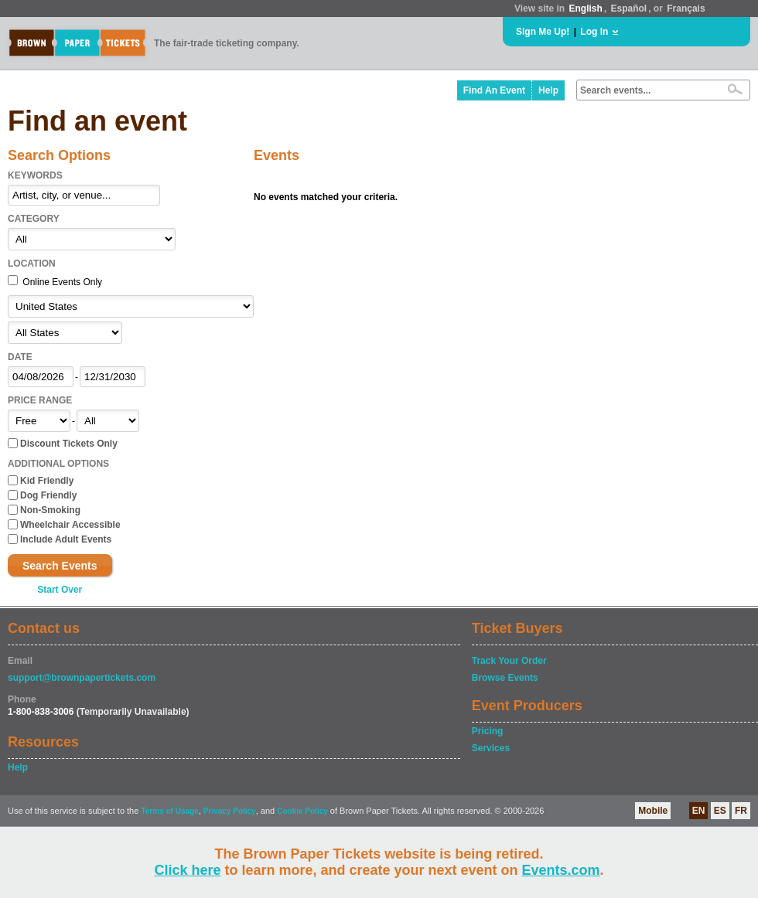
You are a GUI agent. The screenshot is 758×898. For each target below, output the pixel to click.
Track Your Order (509, 660)
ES (720, 810)
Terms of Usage (169, 811)
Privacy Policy (229, 811)
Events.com (561, 870)
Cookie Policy (302, 811)
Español (629, 8)
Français (686, 8)
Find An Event (494, 90)
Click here (187, 870)
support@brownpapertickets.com (81, 677)
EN (698, 810)
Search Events (59, 566)
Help (548, 90)
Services (491, 748)
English (585, 8)
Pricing (488, 731)
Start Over (59, 589)
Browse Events (505, 677)
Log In (594, 31)
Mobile (653, 810)
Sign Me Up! (542, 31)
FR (741, 810)
